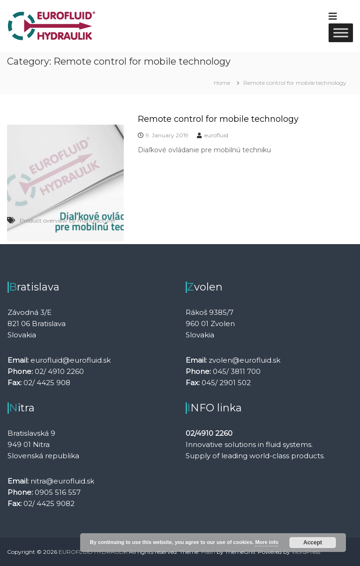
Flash (208, 551)
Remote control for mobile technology (218, 119)
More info (266, 542)
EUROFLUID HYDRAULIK (93, 551)
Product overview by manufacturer (68, 220)
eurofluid (216, 135)
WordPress (306, 551)
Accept (312, 542)
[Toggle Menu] (340, 32)
